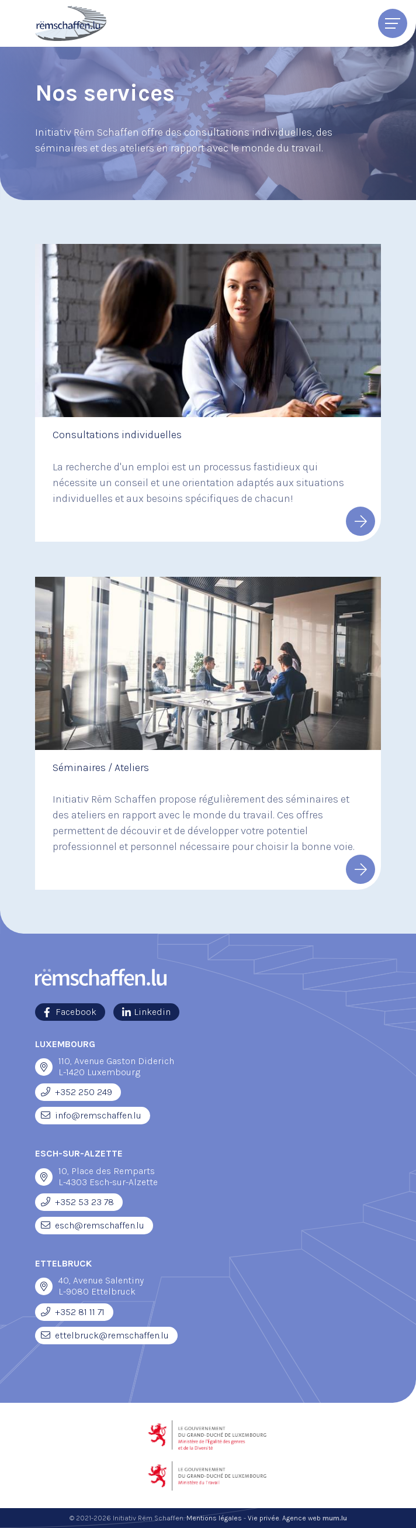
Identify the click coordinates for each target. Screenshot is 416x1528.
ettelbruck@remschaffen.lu (112, 1335)
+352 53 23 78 (84, 1201)
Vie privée (263, 1518)
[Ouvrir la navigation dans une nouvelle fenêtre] (44, 1067)
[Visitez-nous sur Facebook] (70, 1012)
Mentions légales (214, 1518)
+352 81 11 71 (80, 1311)
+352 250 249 (83, 1091)
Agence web (301, 1518)
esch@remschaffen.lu (99, 1225)
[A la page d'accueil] (70, 23)
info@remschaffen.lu (98, 1115)
